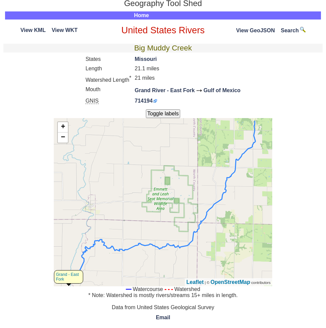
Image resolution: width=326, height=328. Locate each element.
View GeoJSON (255, 30)
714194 (144, 101)
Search (293, 30)
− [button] (63, 138)
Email (163, 317)
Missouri (146, 59)
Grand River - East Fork (165, 90)
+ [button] (63, 127)
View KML (33, 30)
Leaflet (195, 282)
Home (141, 15)
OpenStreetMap (230, 282)
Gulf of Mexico (221, 90)
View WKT (65, 30)
